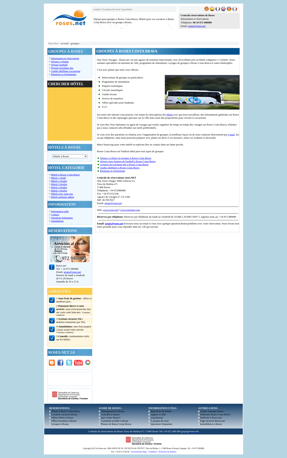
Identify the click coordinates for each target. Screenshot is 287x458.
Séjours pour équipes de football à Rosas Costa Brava (127, 161)
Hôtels (54, 193)
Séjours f (55, 64)
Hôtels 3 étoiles (59, 184)
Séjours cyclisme (60, 61)
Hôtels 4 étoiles (59, 187)
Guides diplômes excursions (65, 71)
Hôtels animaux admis (62, 196)
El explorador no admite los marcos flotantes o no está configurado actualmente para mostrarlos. (69, 114)
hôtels (170, 114)
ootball (64, 64)
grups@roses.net (196, 26)
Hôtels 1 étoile (58, 177)
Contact (55, 214)
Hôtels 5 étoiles (59, 190)
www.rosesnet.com (130, 209)
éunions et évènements (64, 74)
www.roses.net (110, 209)
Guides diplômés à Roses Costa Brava (119, 167)
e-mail (231, 134)
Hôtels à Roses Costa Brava (65, 174)
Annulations (57, 220)
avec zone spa (65, 193)
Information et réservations (65, 58)
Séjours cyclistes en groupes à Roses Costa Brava (125, 158)
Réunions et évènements (112, 170)
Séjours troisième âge (62, 67)
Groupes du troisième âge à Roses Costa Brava (124, 164)
